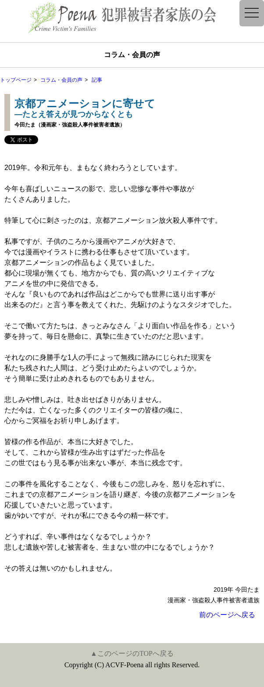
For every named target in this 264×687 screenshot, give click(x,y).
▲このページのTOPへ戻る (132, 653)
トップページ (16, 80)
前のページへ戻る (227, 614)
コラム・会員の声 (61, 80)
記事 (97, 80)
